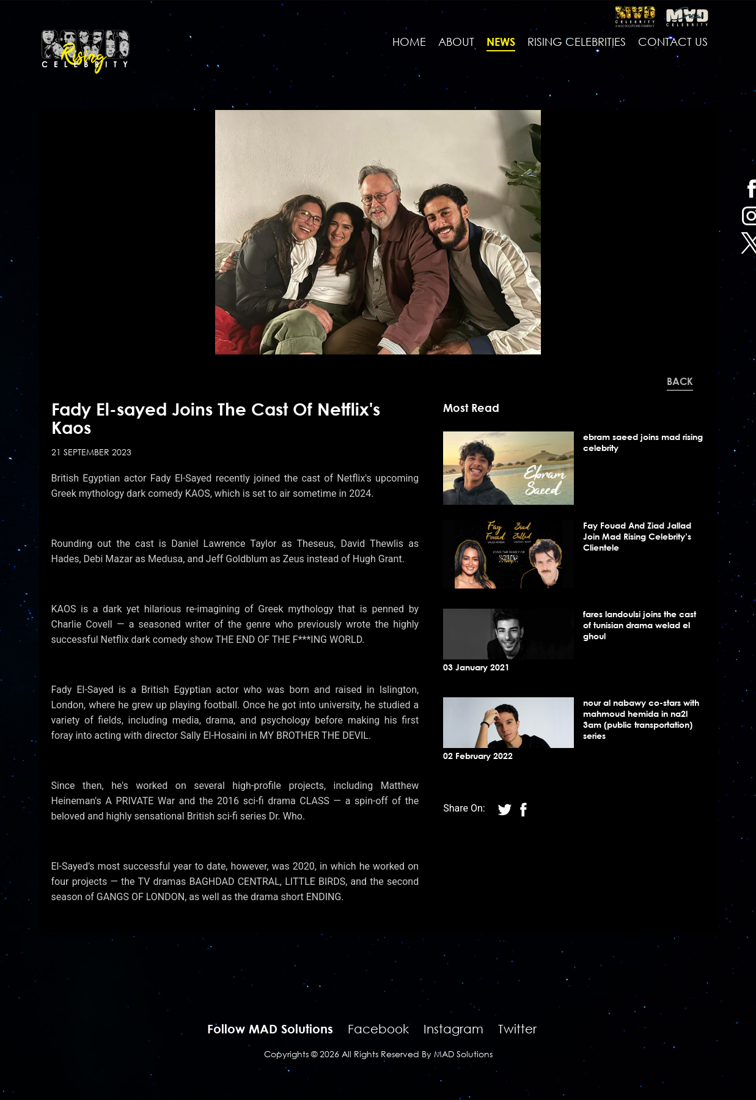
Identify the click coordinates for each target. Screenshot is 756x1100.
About (456, 41)
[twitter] (523, 808)
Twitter (517, 1028)
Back (680, 381)
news (500, 41)
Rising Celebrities (576, 41)
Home (409, 41)
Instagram (453, 1028)
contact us (673, 41)
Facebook (378, 1028)
